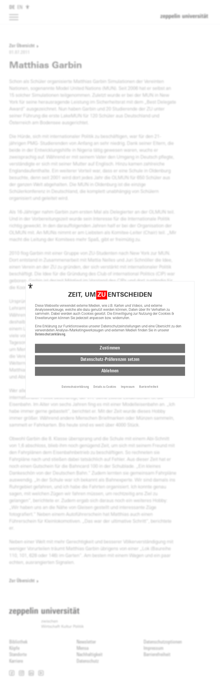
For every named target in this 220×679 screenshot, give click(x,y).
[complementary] (30, 272)
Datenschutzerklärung (50, 321)
